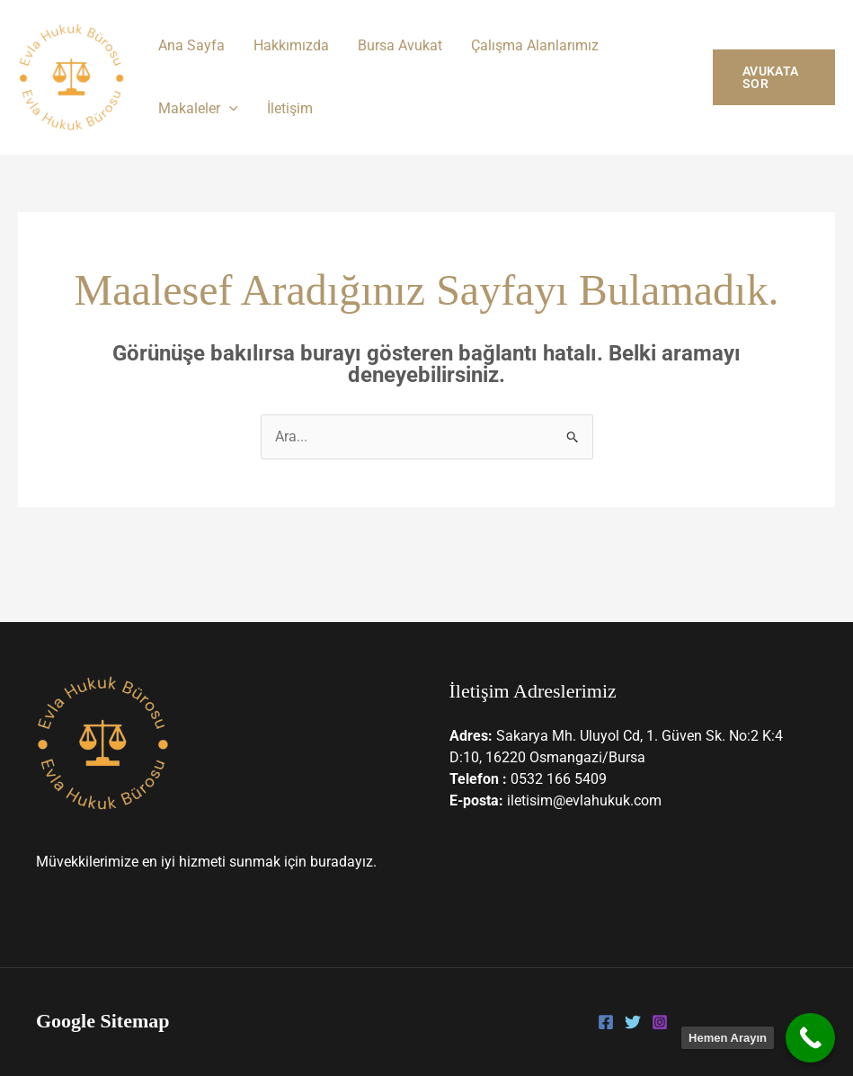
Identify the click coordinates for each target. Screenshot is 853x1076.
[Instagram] (660, 1022)
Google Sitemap (103, 1020)
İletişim (290, 108)
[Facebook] (606, 1022)
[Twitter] (633, 1022)
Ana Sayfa (191, 45)
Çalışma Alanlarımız (535, 45)
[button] (229, 108)
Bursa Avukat (400, 45)
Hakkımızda (291, 45)
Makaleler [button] (198, 108)
